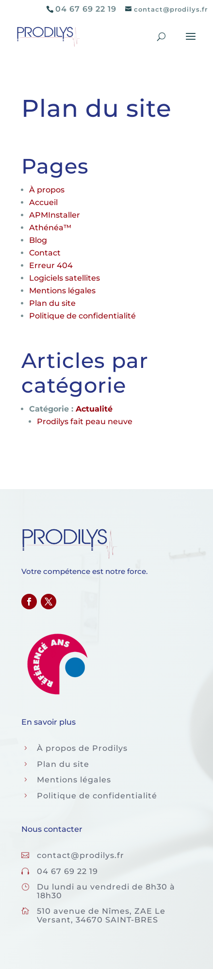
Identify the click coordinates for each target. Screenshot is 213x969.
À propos (47, 189)
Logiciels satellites (64, 278)
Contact (45, 252)
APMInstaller (54, 215)
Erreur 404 (51, 265)
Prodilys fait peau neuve (84, 421)
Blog (38, 240)
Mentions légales (62, 290)
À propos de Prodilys (82, 748)
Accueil (43, 202)
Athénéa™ (50, 227)
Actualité (94, 408)
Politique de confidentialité (82, 315)
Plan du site (52, 303)
